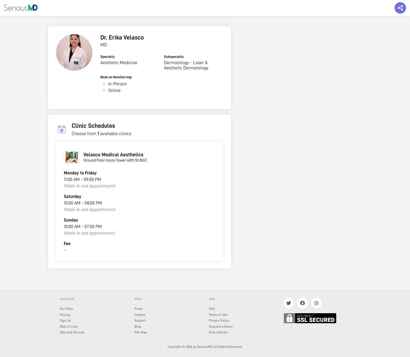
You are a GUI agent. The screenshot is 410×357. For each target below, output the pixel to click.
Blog (137, 326)
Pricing (65, 314)
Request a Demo (221, 326)
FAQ (212, 308)
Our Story (66, 308)
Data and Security (72, 332)
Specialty (107, 56)
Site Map (140, 332)
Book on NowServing (116, 77)
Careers (139, 314)
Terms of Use (218, 314)
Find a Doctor (218, 332)
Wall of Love (69, 326)
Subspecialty (174, 56)
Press (138, 308)
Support (140, 320)
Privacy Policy (219, 320)
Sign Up (65, 320)
